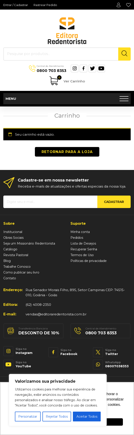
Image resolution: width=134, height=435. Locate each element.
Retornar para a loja (67, 152)
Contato (9, 278)
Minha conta (118, 5)
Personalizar (27, 417)
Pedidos (76, 238)
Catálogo (10, 249)
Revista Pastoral (15, 255)
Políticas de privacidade (88, 261)
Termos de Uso (82, 255)
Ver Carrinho (71, 80)
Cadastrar (114, 202)
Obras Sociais (13, 238)
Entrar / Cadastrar (15, 5)
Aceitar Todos (86, 417)
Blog (7, 261)
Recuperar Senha (83, 249)
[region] (58, 400)
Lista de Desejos (128, 5)
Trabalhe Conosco (17, 267)
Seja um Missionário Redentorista (29, 243)
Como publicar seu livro (21, 272)
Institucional (12, 232)
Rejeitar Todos (57, 417)
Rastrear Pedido (45, 5)
